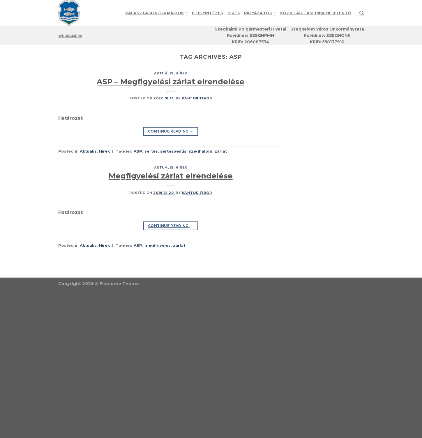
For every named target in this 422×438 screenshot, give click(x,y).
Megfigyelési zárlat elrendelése (171, 175)
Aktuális (164, 73)
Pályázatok (260, 13)
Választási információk (156, 13)
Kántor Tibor (197, 98)
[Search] (361, 13)
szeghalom (200, 151)
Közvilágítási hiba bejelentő (315, 13)
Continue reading (170, 131)
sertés (151, 151)
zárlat (221, 151)
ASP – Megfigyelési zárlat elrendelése (170, 81)
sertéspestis (173, 151)
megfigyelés (157, 245)
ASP (138, 151)
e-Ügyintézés (207, 13)
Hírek (233, 13)
